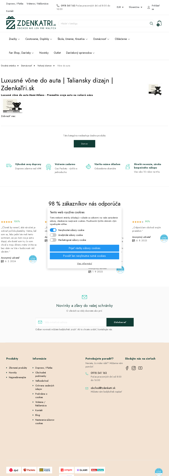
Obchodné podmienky (40, 374)
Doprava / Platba (14, 3)
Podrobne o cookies (41, 395)
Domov (84, 143)
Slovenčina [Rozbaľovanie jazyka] (134, 7)
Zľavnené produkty (18, 367)
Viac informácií (84, 263)
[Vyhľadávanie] (106, 23)
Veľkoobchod (41, 380)
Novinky (13, 372)
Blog (37, 415)
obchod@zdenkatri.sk (103, 388)
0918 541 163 (68, 5)
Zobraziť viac (8, 116)
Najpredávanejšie (17, 377)
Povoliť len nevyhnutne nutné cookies (84, 256)
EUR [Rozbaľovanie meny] (119, 7)
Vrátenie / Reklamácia (37, 3)
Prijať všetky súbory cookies (85, 248)
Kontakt (9, 11)
